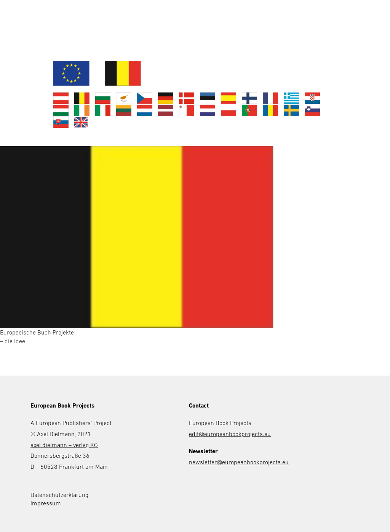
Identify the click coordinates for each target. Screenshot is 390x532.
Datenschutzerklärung (59, 494)
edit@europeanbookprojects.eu (230, 433)
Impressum (45, 503)
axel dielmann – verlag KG (64, 444)
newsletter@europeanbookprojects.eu (239, 462)
